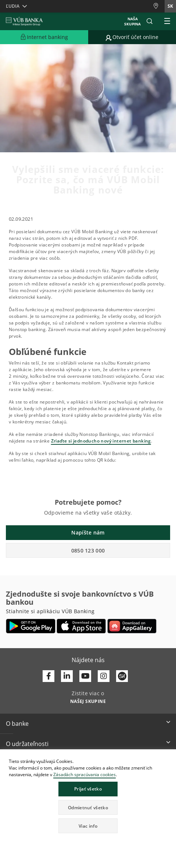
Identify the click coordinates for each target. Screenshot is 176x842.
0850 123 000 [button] (88, 550)
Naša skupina (132, 21)
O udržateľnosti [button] (27, 744)
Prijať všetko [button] (88, 789)
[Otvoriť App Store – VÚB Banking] (81, 626)
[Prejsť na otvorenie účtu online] (132, 37)
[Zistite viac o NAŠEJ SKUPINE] (88, 701)
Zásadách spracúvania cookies (84, 774)
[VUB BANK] (24, 21)
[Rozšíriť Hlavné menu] (167, 21)
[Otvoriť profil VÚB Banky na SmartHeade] (122, 676)
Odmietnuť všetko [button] (88, 807)
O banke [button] (17, 724)
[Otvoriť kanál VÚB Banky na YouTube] (85, 676)
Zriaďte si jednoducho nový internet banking (101, 441)
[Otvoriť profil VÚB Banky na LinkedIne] (67, 676)
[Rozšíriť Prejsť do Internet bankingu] (44, 37)
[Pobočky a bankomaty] (159, 6)
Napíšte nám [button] (87, 532)
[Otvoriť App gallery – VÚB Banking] (132, 626)
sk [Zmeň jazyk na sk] (170, 6)
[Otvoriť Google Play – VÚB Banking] (30, 626)
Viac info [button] (88, 826)
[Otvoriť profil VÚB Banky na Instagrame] (103, 676)
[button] (149, 21)
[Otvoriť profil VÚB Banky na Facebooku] (48, 676)
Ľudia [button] (12, 6)
